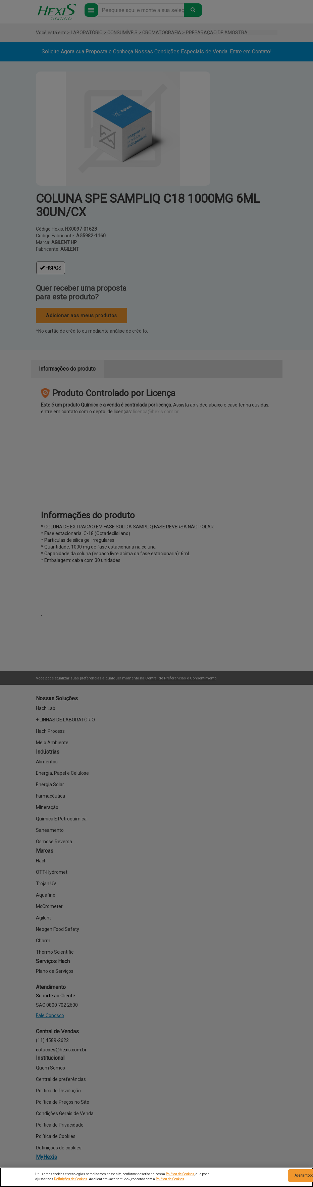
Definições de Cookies (70, 1179)
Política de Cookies (180, 1174)
